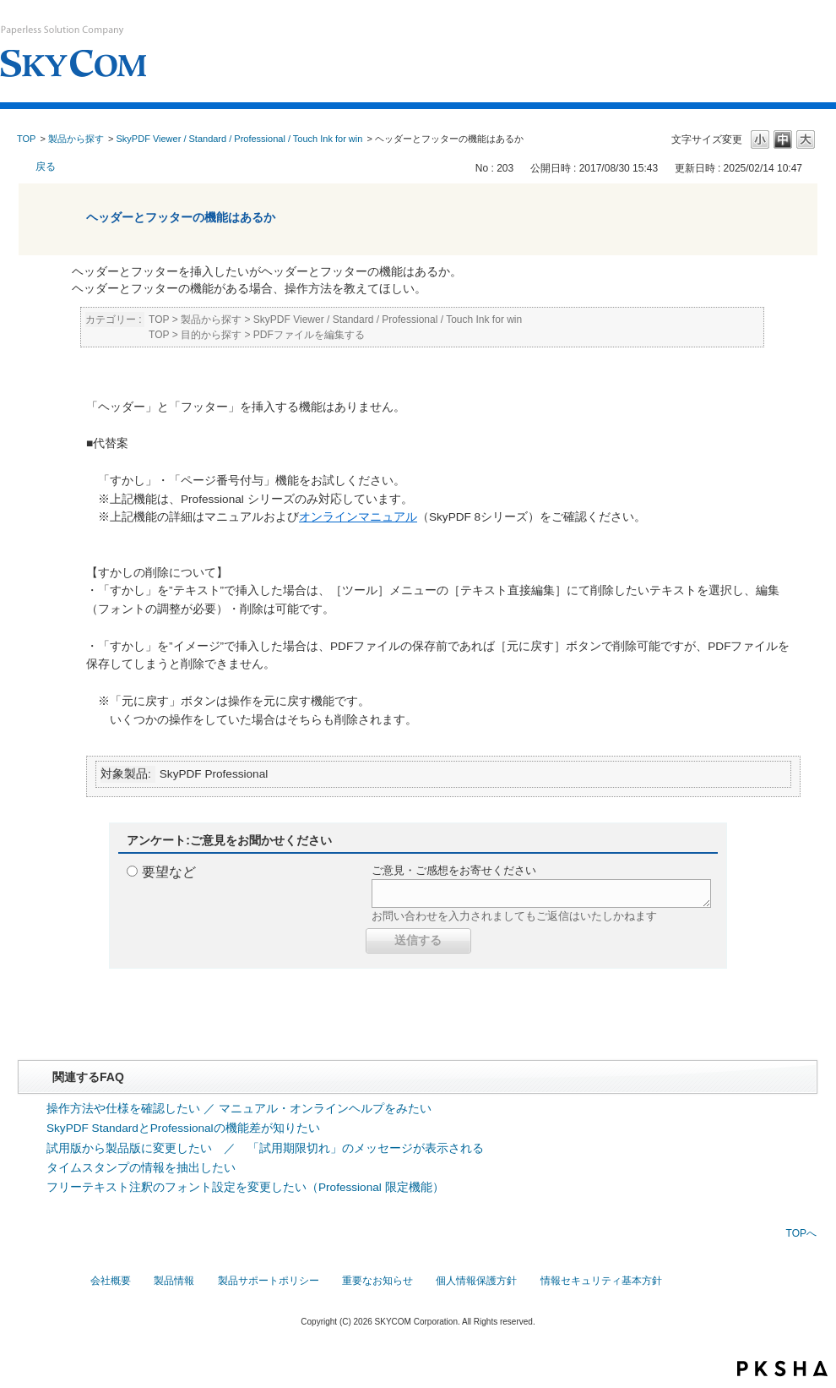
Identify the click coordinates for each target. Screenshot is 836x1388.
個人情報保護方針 (476, 1281)
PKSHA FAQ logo (782, 1369)
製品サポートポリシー (268, 1281)
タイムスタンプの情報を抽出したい (141, 1167)
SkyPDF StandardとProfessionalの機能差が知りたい (183, 1128)
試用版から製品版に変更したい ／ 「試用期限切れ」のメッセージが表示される (265, 1148)
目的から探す (211, 335)
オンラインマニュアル (358, 517)
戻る (45, 166)
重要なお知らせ (377, 1281)
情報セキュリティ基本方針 (601, 1281)
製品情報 (174, 1281)
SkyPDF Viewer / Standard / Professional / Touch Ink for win (240, 139)
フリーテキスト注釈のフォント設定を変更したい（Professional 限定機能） (245, 1187)
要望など (169, 872)
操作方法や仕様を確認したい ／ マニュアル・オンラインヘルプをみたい (239, 1108)
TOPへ (801, 1233)
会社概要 (110, 1281)
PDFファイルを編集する (309, 335)
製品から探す (76, 139)
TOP (26, 139)
